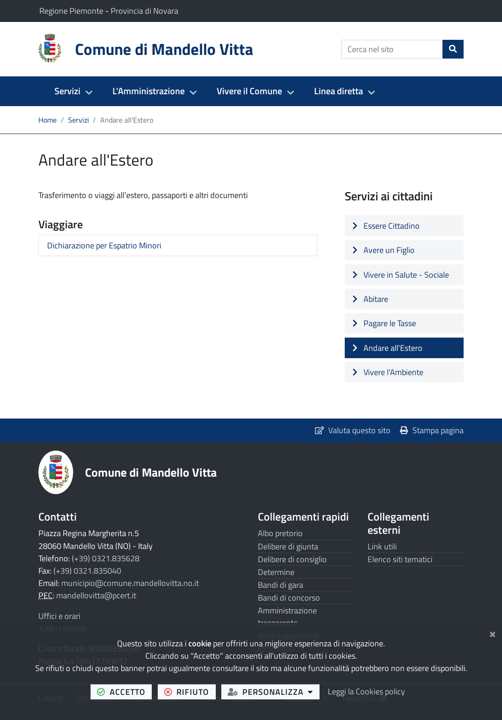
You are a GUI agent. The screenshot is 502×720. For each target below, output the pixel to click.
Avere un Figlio (383, 250)
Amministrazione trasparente (287, 616)
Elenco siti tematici (400, 559)
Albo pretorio (280, 533)
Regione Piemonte (72, 11)
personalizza (274, 691)
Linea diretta (338, 91)
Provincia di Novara (144, 11)
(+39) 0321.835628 (105, 558)
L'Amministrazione (148, 91)
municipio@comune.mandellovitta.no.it (130, 583)
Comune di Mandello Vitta (151, 472)
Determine (276, 572)
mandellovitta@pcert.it (96, 595)
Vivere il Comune (249, 91)
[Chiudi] (492, 633)
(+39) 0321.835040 (87, 570)
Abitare (370, 299)
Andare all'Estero (387, 348)
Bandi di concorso (289, 597)
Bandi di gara (280, 585)
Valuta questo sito (352, 430)
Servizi (67, 91)
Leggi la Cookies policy (366, 691)
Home (47, 119)
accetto (124, 691)
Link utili (382, 546)
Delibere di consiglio (292, 559)
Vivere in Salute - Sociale (400, 275)
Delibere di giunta (288, 546)
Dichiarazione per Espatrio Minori (104, 245)
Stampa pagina (432, 430)
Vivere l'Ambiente (387, 372)
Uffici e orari (59, 616)
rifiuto (190, 691)
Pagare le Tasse (384, 323)
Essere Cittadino (386, 226)
